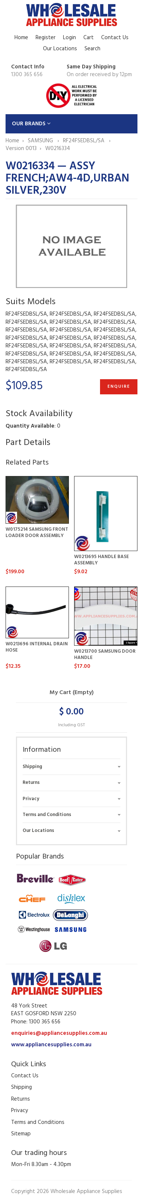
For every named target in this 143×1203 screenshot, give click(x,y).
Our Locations (60, 48)
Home (21, 37)
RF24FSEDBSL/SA (84, 140)
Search (92, 48)
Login (69, 37)
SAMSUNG (41, 140)
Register (46, 37)
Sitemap (21, 1133)
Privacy (31, 799)
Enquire (118, 386)
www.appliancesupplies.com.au (51, 1044)
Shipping (32, 767)
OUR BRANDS (31, 123)
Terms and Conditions (47, 815)
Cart (88, 37)
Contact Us (115, 37)
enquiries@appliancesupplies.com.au (59, 1033)
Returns (31, 782)
